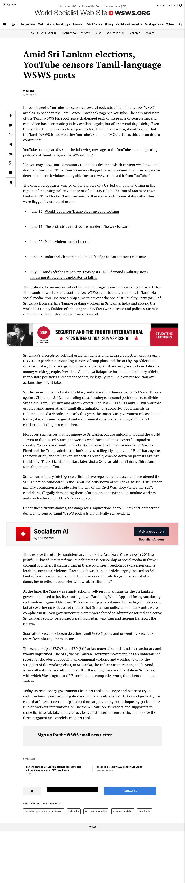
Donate (150, 33)
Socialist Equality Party (76, 33)
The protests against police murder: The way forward (87, 226)
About (172, 5)
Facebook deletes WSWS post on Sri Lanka (119, 766)
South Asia (144, 811)
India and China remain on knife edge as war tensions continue (95, 256)
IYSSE (98, 33)
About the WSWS (115, 33)
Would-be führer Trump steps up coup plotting (82, 211)
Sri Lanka (74, 811)
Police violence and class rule (68, 241)
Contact (161, 5)
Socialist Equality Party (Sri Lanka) (43, 811)
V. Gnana (28, 91)
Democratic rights (122, 811)
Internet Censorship (96, 811)
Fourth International (43, 33)
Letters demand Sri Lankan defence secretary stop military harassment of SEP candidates (54, 768)
